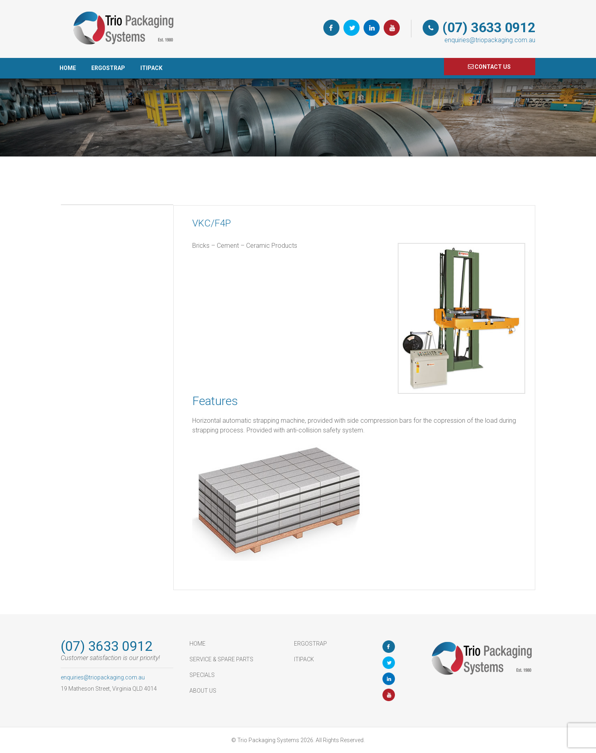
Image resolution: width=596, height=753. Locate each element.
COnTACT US (493, 67)
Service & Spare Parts (221, 659)
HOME (68, 68)
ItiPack (151, 68)
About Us (202, 690)
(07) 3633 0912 (488, 27)
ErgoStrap (108, 68)
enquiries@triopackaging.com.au (489, 40)
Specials (202, 675)
